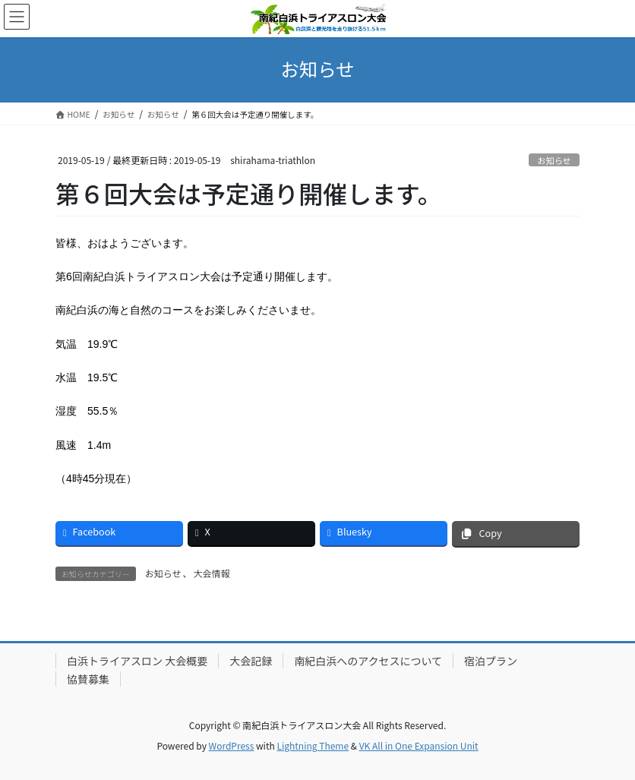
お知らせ (554, 160)
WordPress (231, 745)
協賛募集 (88, 679)
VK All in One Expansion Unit (419, 745)
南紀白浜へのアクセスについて (368, 660)
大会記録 (250, 660)
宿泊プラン (490, 660)
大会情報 (212, 573)
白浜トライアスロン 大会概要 (137, 660)
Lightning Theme (312, 745)
